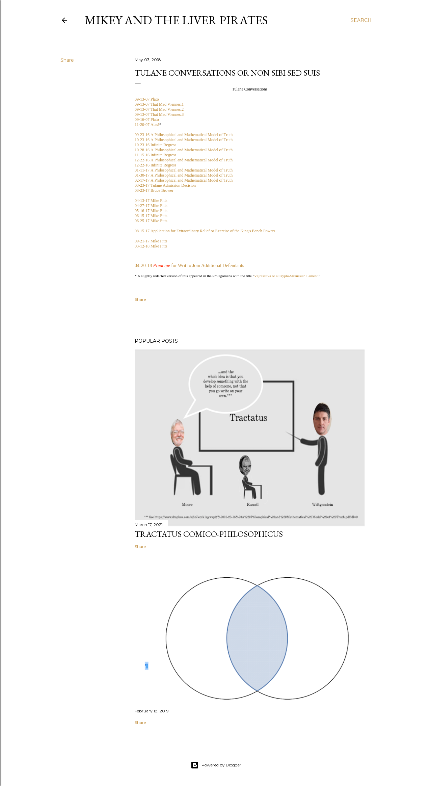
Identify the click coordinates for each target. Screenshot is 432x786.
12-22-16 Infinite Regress (155, 165)
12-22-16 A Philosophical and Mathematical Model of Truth (184, 160)
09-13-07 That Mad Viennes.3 (159, 114)
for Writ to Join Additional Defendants (207, 265)
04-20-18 (143, 265)
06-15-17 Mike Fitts (151, 215)
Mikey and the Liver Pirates (176, 20)
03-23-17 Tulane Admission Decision (165, 185)
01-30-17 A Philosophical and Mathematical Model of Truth (184, 175)
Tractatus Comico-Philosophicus (209, 534)
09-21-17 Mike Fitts (151, 241)
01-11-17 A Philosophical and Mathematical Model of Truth (184, 170)
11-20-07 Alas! (147, 124)
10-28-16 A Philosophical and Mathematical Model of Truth (184, 150)
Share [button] (67, 60)
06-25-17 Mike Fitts (151, 220)
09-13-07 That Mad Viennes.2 (159, 109)
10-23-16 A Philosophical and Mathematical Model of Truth (184, 139)
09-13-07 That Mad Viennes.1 (159, 104)
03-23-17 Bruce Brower (154, 190)
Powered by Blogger (216, 765)
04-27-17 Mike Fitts (151, 205)
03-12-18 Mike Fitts (151, 246)
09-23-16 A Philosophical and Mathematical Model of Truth (184, 134)
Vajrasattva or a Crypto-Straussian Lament (286, 276)
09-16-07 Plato (147, 119)
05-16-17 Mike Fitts (151, 210)
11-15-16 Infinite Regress (155, 155)
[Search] (361, 20)
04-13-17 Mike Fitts (151, 200)
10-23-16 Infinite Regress (155, 144)
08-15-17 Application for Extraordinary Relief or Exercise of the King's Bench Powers (205, 231)
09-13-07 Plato (147, 99)
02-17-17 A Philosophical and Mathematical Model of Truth (184, 180)
